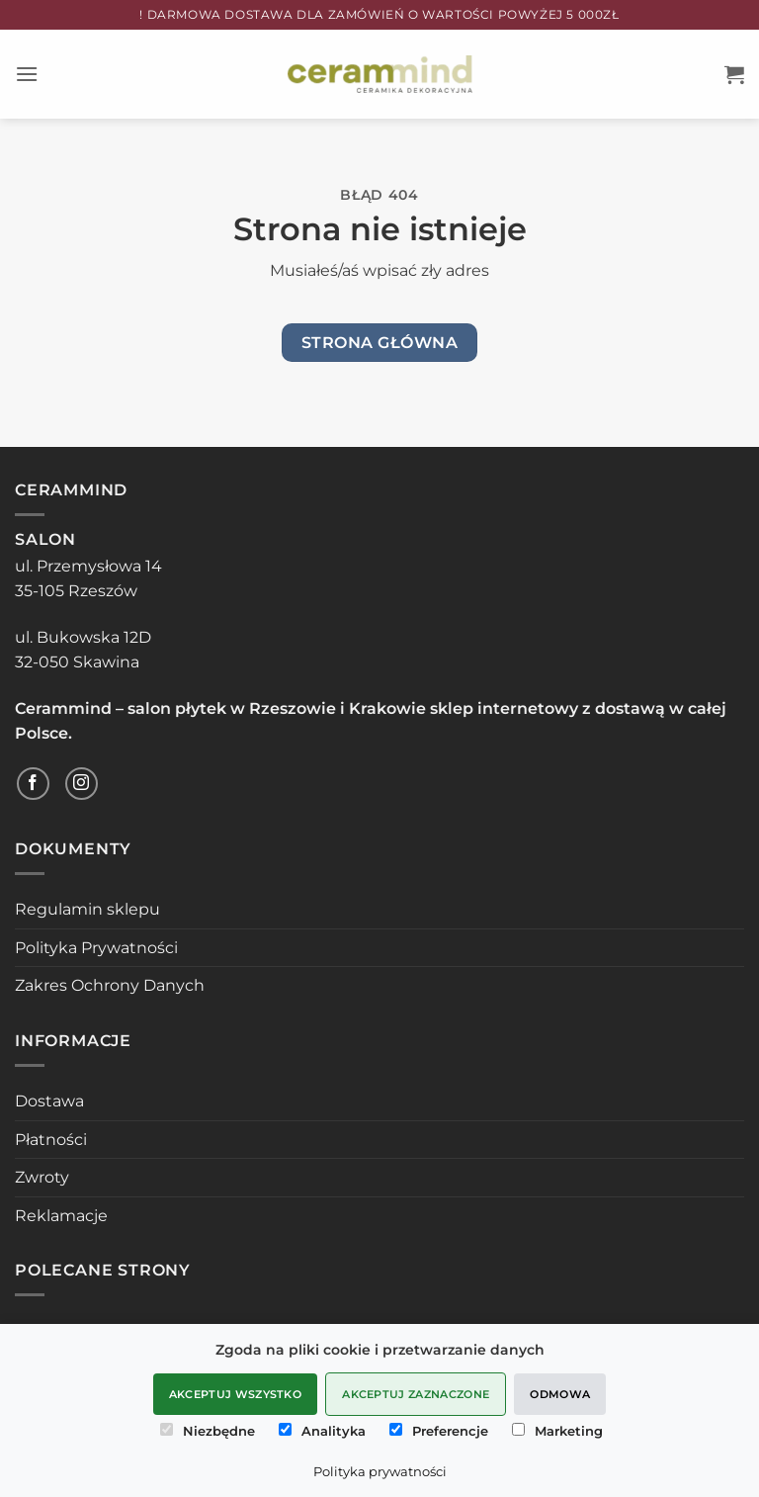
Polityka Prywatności (96, 947)
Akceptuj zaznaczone (415, 1394)
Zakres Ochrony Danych (110, 985)
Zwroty (42, 1177)
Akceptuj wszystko (235, 1394)
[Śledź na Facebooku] (33, 783)
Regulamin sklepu (87, 909)
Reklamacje (61, 1215)
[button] (27, 73)
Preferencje (438, 1431)
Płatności (51, 1139)
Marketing (557, 1431)
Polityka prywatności (380, 1471)
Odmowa (560, 1394)
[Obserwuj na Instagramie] (81, 783)
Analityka (322, 1431)
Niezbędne (207, 1431)
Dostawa (49, 1101)
